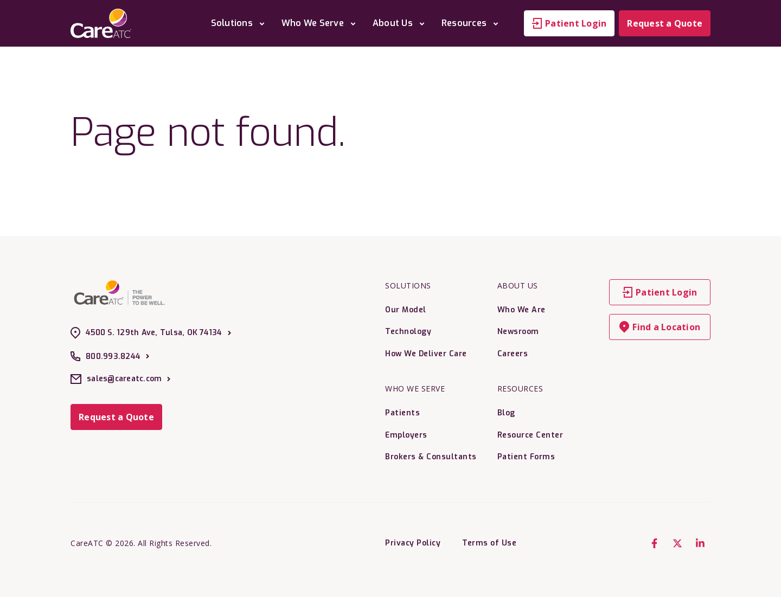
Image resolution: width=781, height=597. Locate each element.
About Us (400, 23)
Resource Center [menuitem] (530, 435)
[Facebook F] (654, 543)
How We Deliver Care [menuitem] (426, 354)
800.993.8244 (110, 356)
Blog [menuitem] (506, 413)
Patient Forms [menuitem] (526, 457)
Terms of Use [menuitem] (489, 543)
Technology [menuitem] (408, 331)
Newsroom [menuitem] (518, 331)
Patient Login (569, 23)
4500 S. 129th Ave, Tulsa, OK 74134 (151, 333)
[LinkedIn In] (700, 543)
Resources (471, 23)
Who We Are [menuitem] (521, 310)
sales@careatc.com (120, 379)
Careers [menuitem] (512, 354)
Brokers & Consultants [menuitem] (431, 457)
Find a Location (659, 327)
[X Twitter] (677, 543)
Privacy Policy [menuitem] (412, 543)
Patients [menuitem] (402, 413)
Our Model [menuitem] (405, 310)
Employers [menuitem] (406, 435)
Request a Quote (664, 23)
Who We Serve (320, 23)
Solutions (239, 23)
